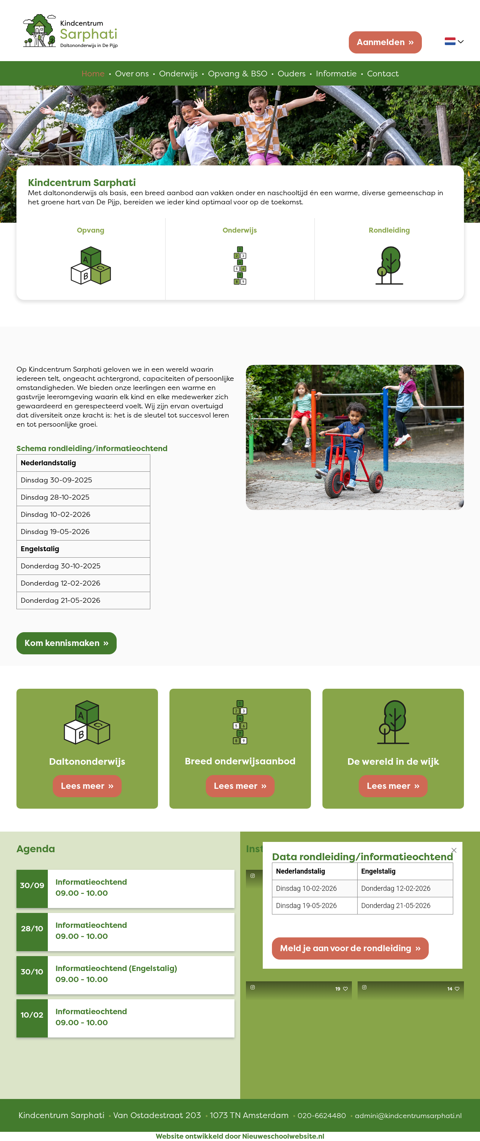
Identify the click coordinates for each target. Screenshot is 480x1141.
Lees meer (82, 785)
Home (93, 73)
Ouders (292, 73)
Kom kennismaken (61, 643)
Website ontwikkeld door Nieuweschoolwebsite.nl (240, 1136)
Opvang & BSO (237, 73)
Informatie (336, 73)
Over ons (132, 73)
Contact (383, 73)
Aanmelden (381, 42)
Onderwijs (178, 73)
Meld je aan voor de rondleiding (346, 948)
